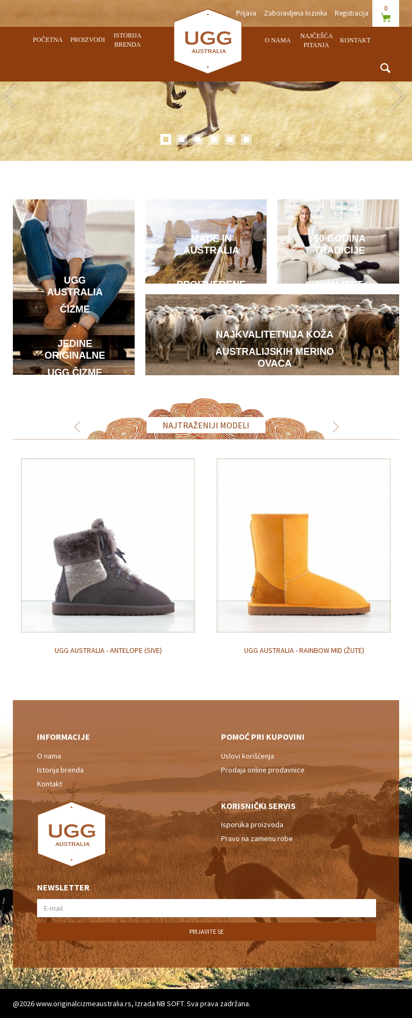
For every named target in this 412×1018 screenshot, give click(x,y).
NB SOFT (170, 1003)
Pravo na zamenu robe (257, 838)
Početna (47, 39)
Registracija (352, 13)
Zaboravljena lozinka (295, 13)
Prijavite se (206, 931)
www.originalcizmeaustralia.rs (83, 1003)
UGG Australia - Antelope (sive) (108, 650)
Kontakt (355, 40)
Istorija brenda (128, 40)
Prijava (246, 13)
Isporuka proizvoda (252, 824)
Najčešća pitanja (316, 40)
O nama (278, 40)
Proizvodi (87, 39)
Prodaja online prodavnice (263, 770)
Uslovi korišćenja (247, 756)
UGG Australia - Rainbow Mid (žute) (304, 650)
